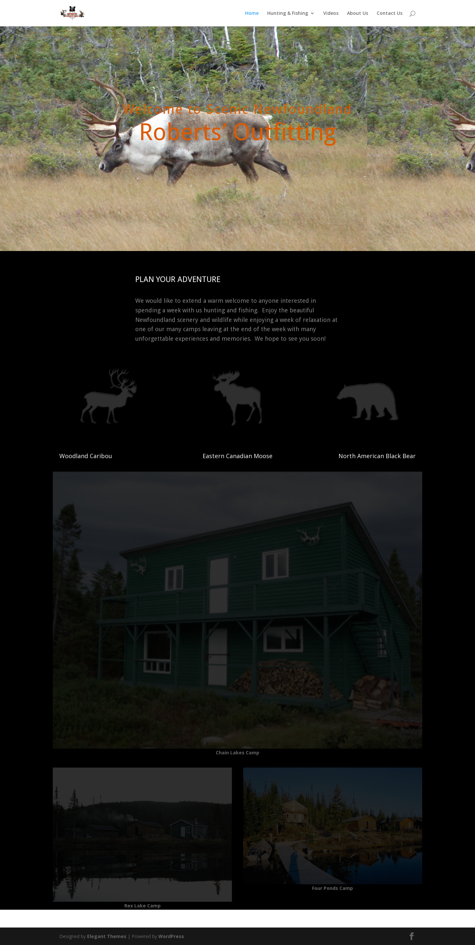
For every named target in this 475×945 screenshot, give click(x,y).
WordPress (171, 936)
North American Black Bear (377, 456)
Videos (330, 13)
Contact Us (389, 13)
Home (252, 13)
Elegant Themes (106, 936)
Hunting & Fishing (287, 13)
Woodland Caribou (85, 456)
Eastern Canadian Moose (237, 456)
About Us (357, 13)
